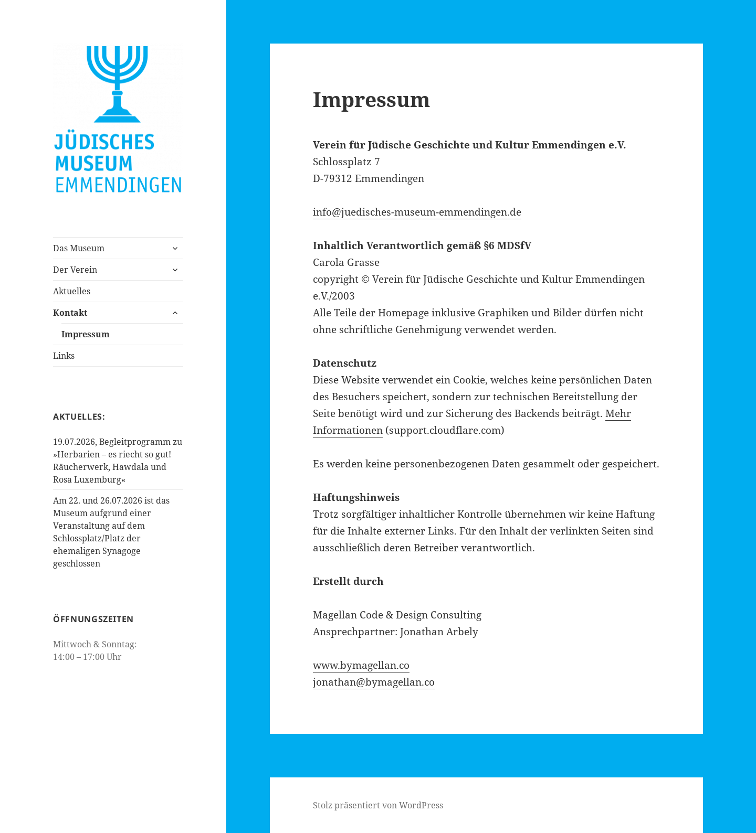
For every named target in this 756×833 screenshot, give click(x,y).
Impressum (85, 334)
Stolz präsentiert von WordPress (378, 805)
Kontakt (70, 312)
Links (64, 355)
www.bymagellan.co (361, 665)
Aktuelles (71, 291)
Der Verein (75, 269)
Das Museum (78, 248)
